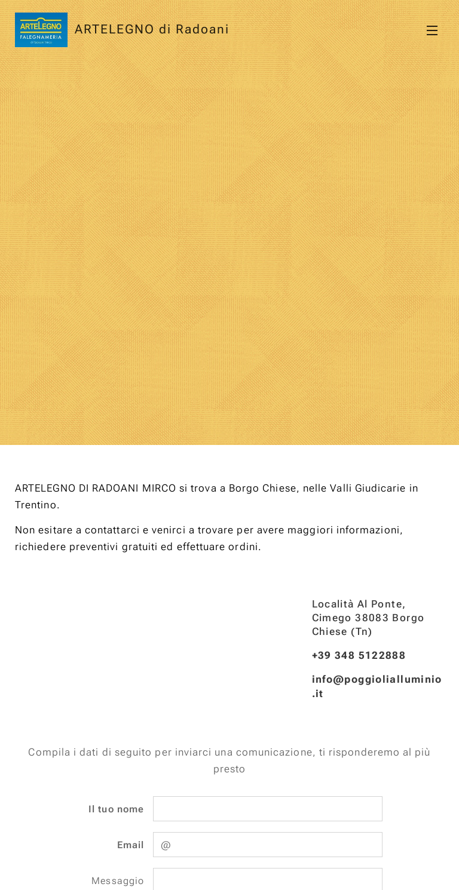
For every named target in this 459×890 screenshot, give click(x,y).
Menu (432, 30)
